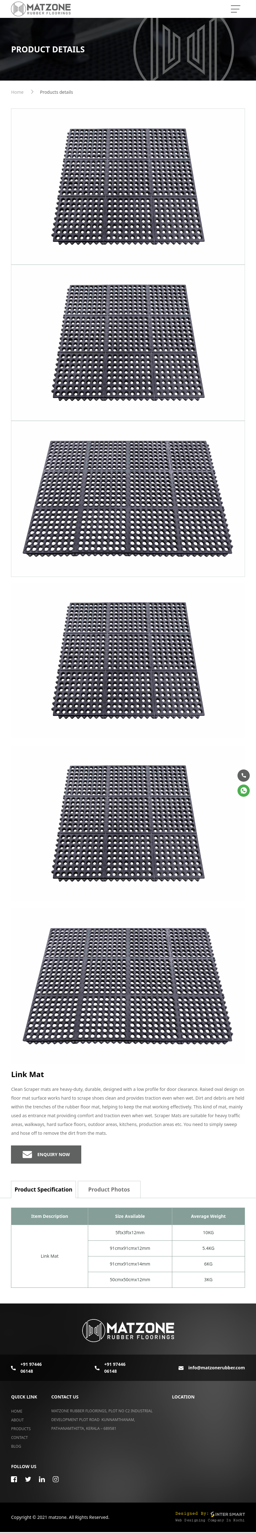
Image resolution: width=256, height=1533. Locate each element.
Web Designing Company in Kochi (210, 1522)
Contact (19, 1438)
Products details (56, 92)
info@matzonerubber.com (213, 1368)
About (17, 1420)
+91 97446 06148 (26, 1368)
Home (17, 92)
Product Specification (44, 1190)
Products (20, 1429)
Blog (16, 1447)
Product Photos (110, 1190)
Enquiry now (46, 1155)
